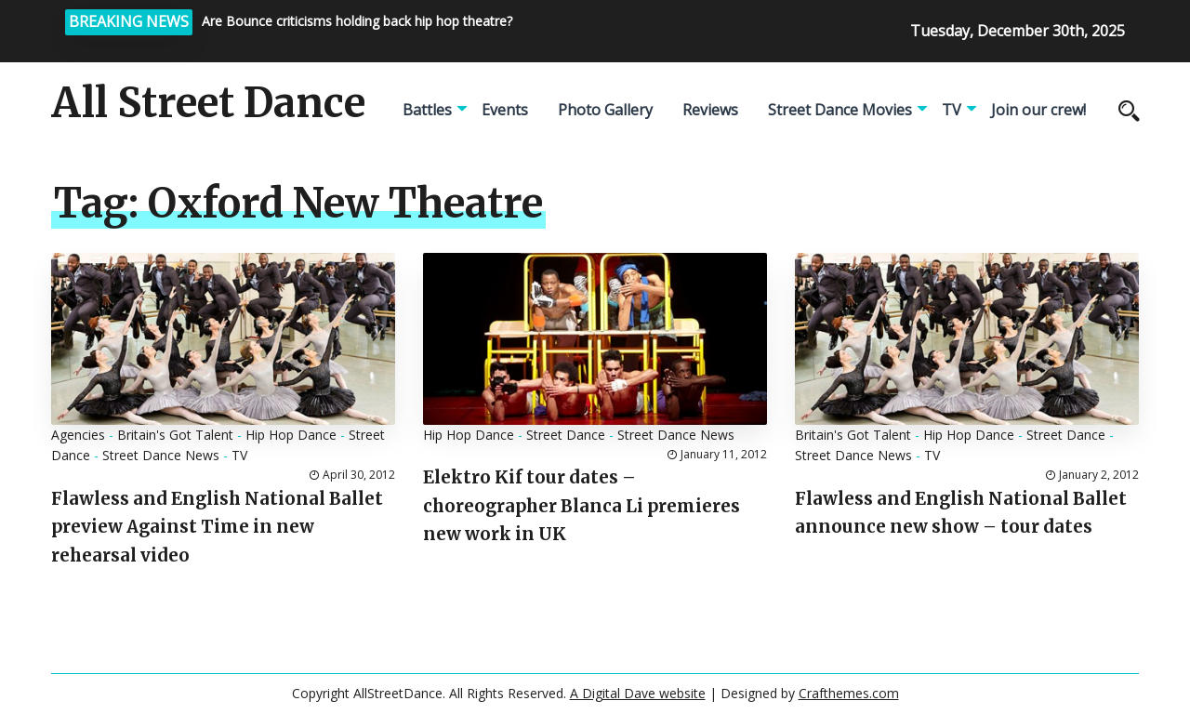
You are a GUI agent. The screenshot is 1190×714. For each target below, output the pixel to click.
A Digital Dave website (638, 693)
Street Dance (565, 434)
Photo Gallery (605, 109)
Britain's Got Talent (175, 434)
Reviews (710, 109)
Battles (427, 109)
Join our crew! (1038, 109)
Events (505, 109)
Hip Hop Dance (291, 434)
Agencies (78, 434)
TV (951, 109)
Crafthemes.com (849, 693)
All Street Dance (208, 103)
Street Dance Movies (840, 109)
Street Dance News (160, 455)
